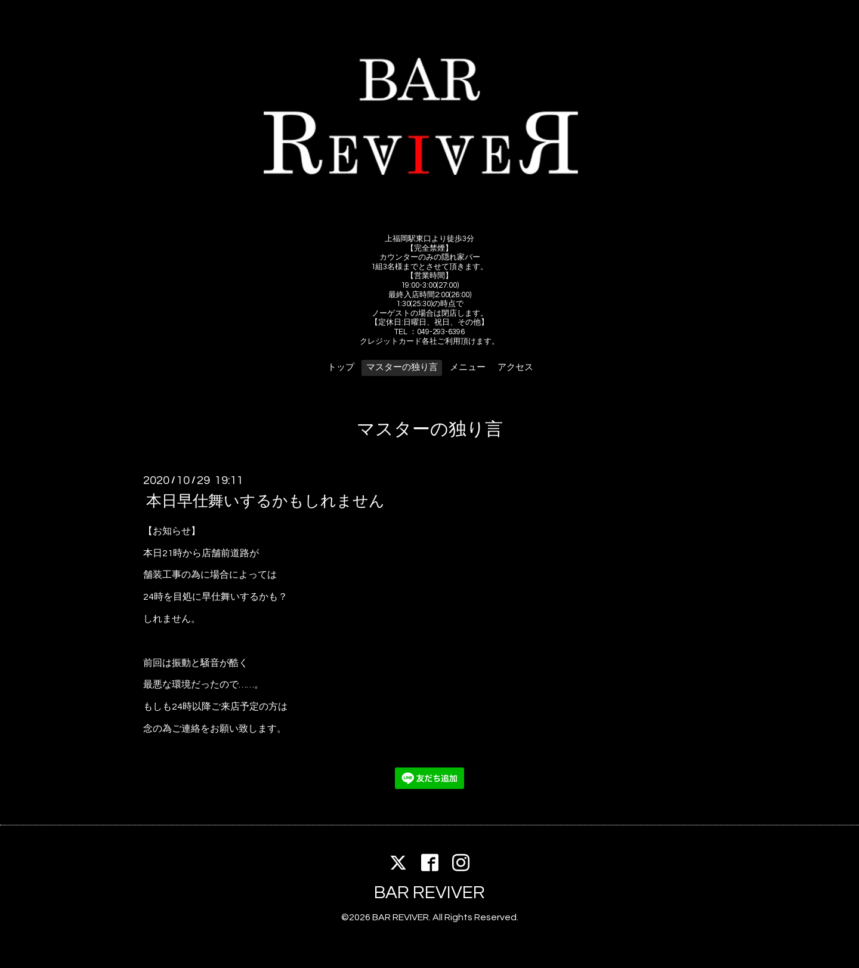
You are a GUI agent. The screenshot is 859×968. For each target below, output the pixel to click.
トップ (340, 367)
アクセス (515, 367)
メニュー (468, 367)
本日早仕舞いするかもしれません (265, 501)
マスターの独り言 (402, 367)
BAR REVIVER (429, 892)
